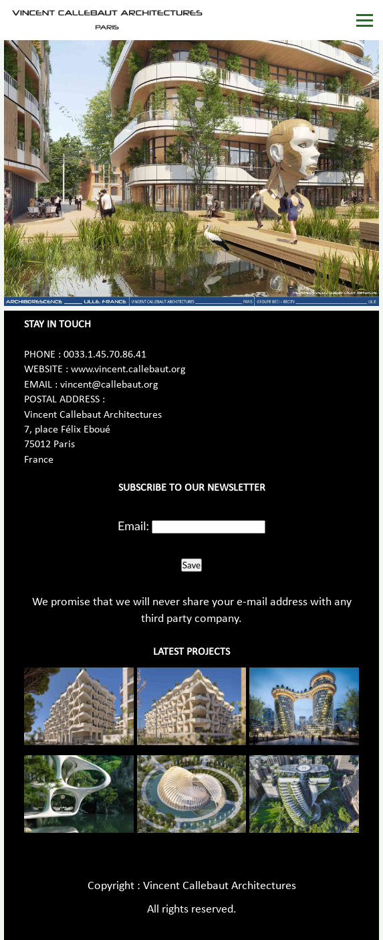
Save (191, 565)
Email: (133, 525)
